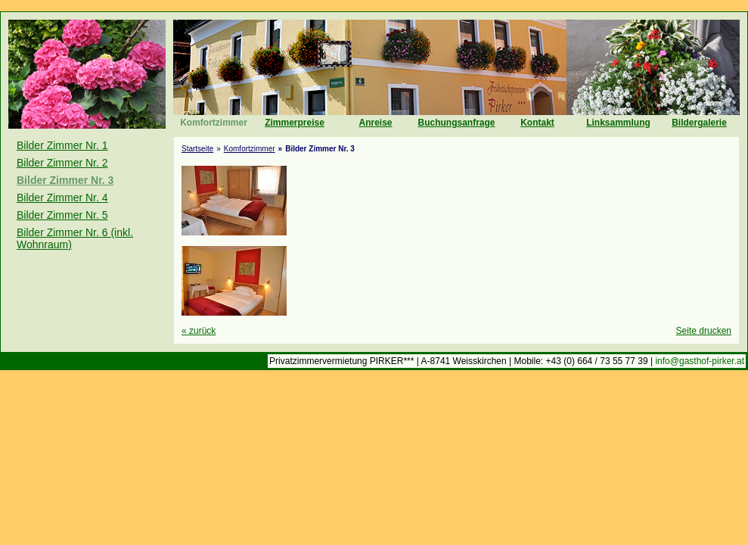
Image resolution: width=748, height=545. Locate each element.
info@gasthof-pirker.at (699, 361)
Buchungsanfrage (456, 122)
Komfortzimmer (213, 122)
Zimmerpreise (294, 122)
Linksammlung (618, 122)
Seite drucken (703, 330)
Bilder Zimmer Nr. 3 (65, 180)
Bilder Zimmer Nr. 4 (62, 198)
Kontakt (537, 122)
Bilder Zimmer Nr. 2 (62, 163)
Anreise (375, 122)
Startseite (197, 149)
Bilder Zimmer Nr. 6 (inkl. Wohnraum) (75, 238)
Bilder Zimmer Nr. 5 (62, 215)
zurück (199, 330)
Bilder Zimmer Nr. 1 (62, 145)
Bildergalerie (699, 122)
